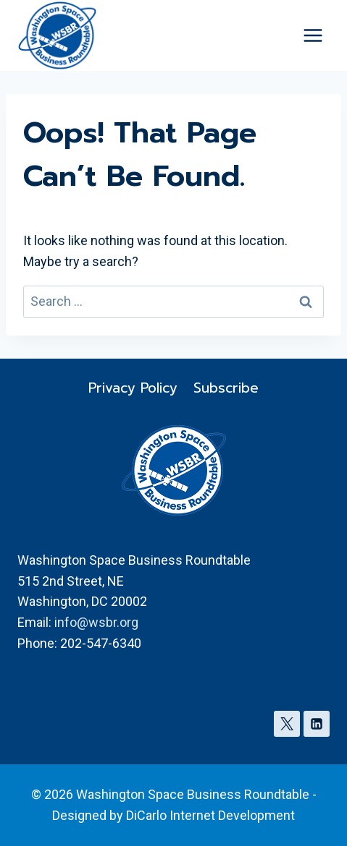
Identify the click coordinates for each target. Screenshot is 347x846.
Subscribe (226, 387)
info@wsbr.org (96, 622)
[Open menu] (313, 36)
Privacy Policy (132, 387)
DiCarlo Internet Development (210, 815)
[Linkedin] (317, 724)
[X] (287, 724)
